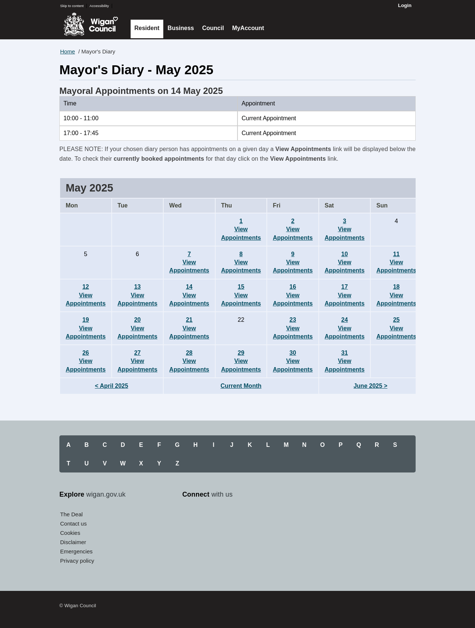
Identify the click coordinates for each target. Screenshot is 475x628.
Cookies (70, 533)
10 (345, 262)
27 (138, 361)
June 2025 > (370, 386)
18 (396, 295)
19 (86, 328)
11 (396, 262)
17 (345, 295)
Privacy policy (77, 560)
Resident (147, 28)
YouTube (223, 516)
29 (241, 361)
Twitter (206, 516)
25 (396, 328)
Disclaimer (73, 542)
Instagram (239, 516)
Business (181, 28)
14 (189, 295)
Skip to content (71, 6)
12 (86, 295)
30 (293, 361)
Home (67, 51)
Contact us (73, 523)
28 (189, 361)
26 (86, 361)
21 (189, 328)
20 (138, 328)
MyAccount (248, 28)
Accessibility (99, 6)
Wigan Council (90, 24)
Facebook (189, 516)
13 (138, 295)
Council (213, 28)
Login (405, 5)
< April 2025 (111, 386)
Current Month (240, 386)
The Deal (71, 514)
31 (345, 361)
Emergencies (76, 551)
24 (345, 328)
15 (241, 295)
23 (293, 328)
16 (293, 295)
